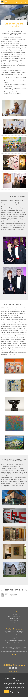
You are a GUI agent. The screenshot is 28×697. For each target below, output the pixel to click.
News (14, 657)
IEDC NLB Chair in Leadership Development (14, 635)
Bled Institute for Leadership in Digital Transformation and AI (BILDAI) (14, 632)
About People (14, 623)
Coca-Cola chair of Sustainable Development (14, 640)
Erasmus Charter (14, 671)
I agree (6, 692)
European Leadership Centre (14, 642)
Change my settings (14, 692)
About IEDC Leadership (14, 616)
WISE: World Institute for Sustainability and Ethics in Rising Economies (14, 647)
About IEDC (14, 614)
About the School (14, 618)
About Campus (14, 620)
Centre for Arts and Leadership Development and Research (14, 637)
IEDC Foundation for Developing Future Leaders (14, 645)
